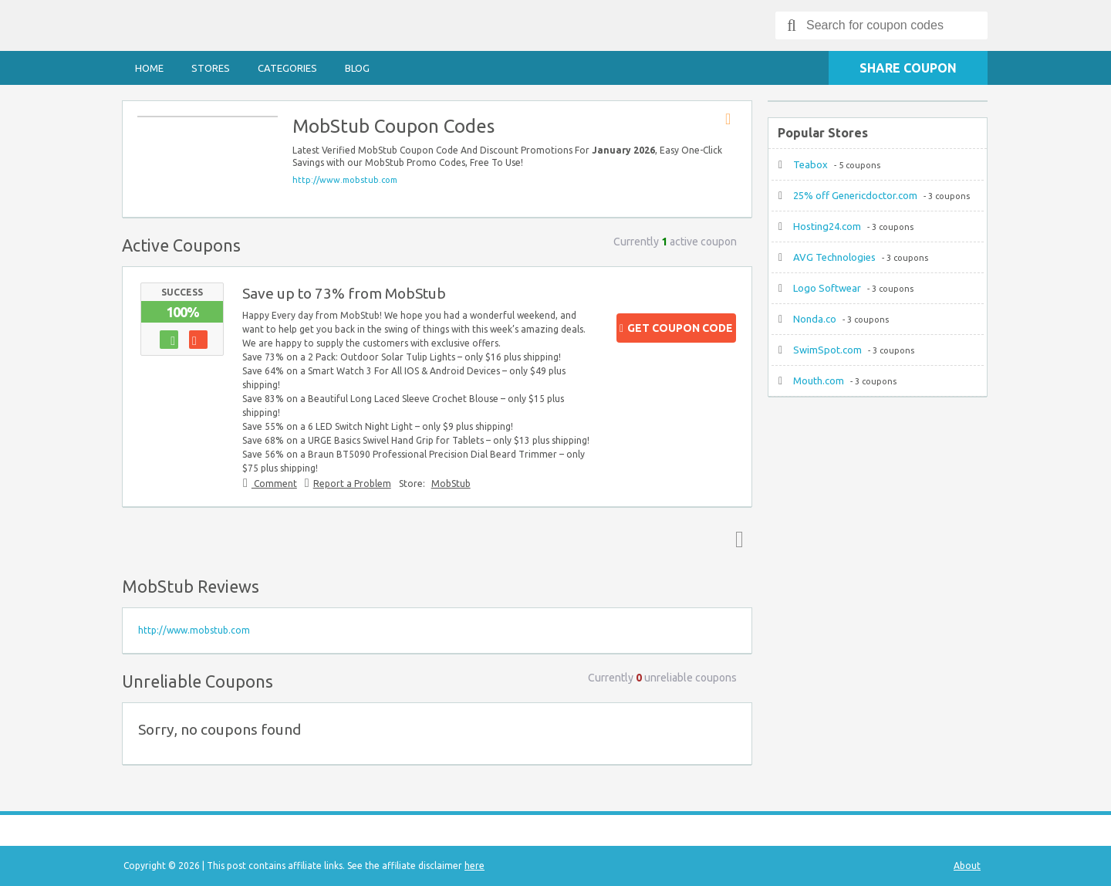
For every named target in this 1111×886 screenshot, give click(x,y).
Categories (287, 68)
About (967, 866)
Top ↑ (736, 538)
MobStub (451, 484)
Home (149, 68)
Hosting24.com (827, 226)
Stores (210, 68)
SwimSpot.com (827, 349)
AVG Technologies (834, 257)
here (474, 866)
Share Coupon (908, 68)
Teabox (810, 164)
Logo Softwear (827, 287)
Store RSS (733, 119)
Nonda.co (814, 318)
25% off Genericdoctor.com (855, 195)
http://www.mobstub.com (344, 179)
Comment (274, 484)
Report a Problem (352, 484)
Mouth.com (818, 380)
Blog (357, 68)
